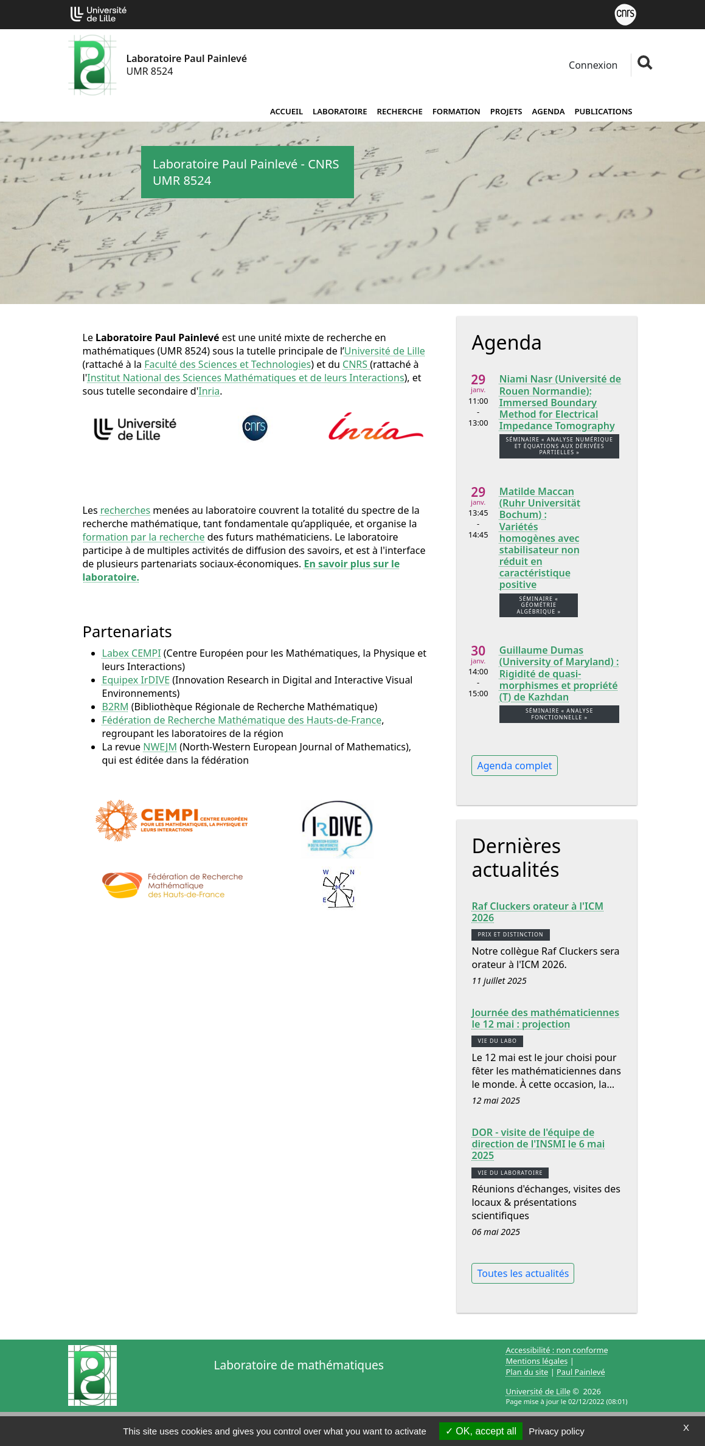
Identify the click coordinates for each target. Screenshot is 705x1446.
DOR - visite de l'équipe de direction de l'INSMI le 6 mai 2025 (538, 1144)
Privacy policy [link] (557, 1431)
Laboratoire (340, 111)
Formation (456, 111)
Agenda (548, 111)
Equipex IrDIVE (136, 680)
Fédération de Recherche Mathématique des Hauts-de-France (242, 720)
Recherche (399, 111)
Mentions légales (537, 1360)
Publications (604, 111)
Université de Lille (384, 351)
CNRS (356, 364)
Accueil (286, 111)
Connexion (592, 65)
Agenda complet (514, 765)
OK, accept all (480, 1431)
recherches (125, 510)
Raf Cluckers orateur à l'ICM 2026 (537, 912)
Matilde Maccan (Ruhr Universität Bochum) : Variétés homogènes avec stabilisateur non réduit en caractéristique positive (540, 538)
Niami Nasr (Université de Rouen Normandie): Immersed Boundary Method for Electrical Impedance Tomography (560, 402)
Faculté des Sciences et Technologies (227, 364)
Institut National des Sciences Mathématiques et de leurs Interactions (245, 377)
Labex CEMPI (131, 653)
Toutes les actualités (523, 1273)
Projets (506, 111)
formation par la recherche (144, 537)
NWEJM (160, 746)
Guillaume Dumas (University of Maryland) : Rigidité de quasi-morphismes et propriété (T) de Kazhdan (559, 674)
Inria (209, 391)
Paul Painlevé (581, 1371)
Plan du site (527, 1371)
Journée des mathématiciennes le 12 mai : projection (545, 1018)
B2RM (115, 706)
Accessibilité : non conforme (557, 1349)
